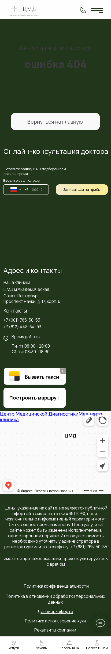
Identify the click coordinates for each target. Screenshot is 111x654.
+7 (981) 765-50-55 (21, 320)
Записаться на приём (82, 189)
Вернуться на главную (55, 121)
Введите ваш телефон (22, 180)
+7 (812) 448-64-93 (22, 327)
